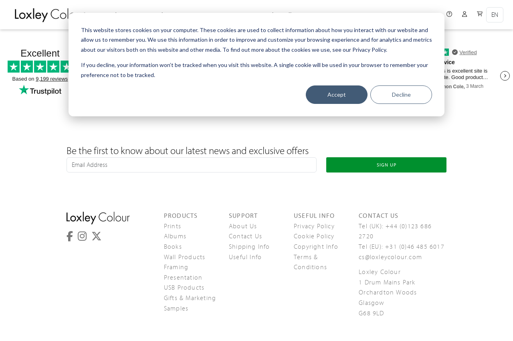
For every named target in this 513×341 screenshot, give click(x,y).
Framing (176, 267)
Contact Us (245, 236)
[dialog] (256, 64)
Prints (172, 226)
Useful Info (245, 257)
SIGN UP (386, 165)
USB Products (184, 287)
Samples (176, 308)
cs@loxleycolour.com (390, 257)
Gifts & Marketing (190, 298)
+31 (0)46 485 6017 (414, 246)
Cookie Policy (314, 236)
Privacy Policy (314, 226)
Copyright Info (316, 246)
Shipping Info (249, 246)
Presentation (183, 277)
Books (173, 246)
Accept (336, 94)
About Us (243, 226)
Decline (401, 94)
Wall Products (185, 257)
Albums (175, 236)
